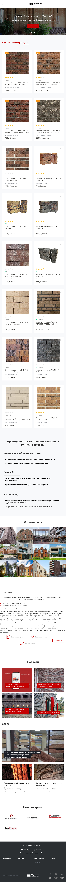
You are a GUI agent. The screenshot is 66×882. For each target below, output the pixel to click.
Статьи (52, 858)
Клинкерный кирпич (11, 183)
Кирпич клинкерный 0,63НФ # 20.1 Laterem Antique (16, 371)
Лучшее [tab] (26, 43)
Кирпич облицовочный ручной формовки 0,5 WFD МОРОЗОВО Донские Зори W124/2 (48, 132)
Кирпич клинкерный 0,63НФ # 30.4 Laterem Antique (16, 323)
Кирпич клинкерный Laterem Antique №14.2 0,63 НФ (16, 275)
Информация (39, 858)
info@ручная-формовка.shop (33, 850)
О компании (6, 858)
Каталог (21, 858)
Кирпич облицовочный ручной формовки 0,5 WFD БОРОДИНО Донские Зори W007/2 (17, 132)
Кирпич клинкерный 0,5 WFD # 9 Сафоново (48, 179)
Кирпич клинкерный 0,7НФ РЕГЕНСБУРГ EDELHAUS (46, 323)
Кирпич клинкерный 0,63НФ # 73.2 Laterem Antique (47, 371)
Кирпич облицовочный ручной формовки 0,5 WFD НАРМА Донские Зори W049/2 (16, 84)
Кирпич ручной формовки (12, 87)
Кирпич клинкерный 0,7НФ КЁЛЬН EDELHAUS (15, 179)
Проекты (37, 862)
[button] (29, 33)
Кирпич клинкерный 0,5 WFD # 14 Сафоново (48, 275)
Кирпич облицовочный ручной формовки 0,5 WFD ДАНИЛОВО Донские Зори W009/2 (48, 84)
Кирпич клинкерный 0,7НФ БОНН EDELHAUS (46, 419)
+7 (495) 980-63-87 (33, 845)
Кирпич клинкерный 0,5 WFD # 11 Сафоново (48, 227)
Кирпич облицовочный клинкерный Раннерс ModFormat (17, 419)
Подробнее (33, 26)
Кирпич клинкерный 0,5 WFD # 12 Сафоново (17, 227)
